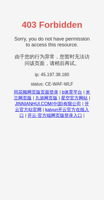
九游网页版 (46, 98)
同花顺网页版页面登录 (36, 92)
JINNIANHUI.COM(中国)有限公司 (48, 103)
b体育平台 (72, 92)
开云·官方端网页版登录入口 (54, 115)
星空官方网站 (74, 98)
